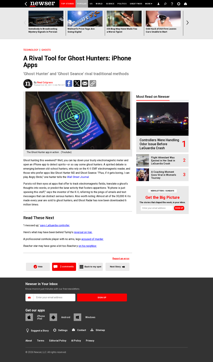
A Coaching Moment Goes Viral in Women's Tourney (163, 175)
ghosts (46, 50)
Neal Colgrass (45, 82)
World (99, 4)
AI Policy (76, 340)
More (148, 4)
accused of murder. (92, 239)
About (28, 340)
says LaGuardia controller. (55, 225)
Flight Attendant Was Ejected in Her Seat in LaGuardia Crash (163, 160)
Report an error (120, 258)
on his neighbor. (88, 246)
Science (110, 4)
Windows (90, 317)
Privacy (90, 340)
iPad (39, 318)
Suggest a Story (40, 330)
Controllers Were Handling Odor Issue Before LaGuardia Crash (159, 144)
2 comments (67, 266)
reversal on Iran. (83, 232)
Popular (82, 4)
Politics (121, 4)
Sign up (179, 208)
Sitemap (100, 330)
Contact (81, 330)
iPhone (41, 316)
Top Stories (67, 4)
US (91, 4)
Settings (63, 330)
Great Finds (136, 4)
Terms (40, 340)
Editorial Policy (57, 340)
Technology (30, 50)
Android (65, 317)
